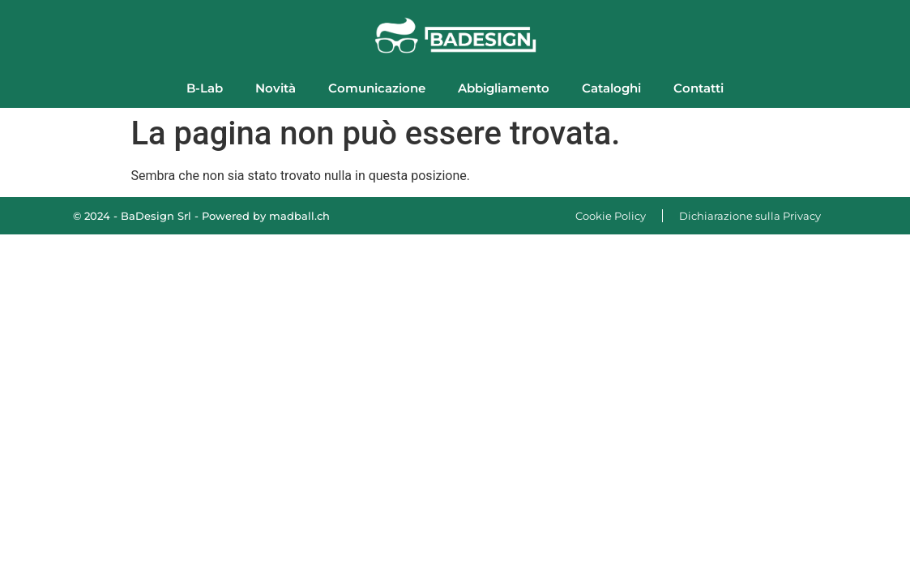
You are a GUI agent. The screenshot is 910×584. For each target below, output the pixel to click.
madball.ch (299, 215)
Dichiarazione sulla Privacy (750, 215)
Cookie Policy (610, 215)
